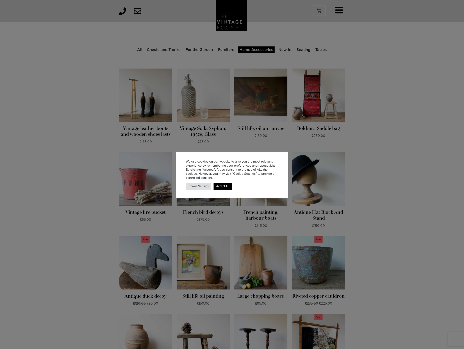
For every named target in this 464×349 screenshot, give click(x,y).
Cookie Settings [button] (199, 186)
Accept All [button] (222, 186)
